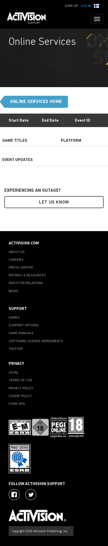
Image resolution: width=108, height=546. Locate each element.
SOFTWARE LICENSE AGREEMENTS (36, 341)
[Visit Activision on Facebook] (14, 494)
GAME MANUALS (21, 333)
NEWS (13, 291)
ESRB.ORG (17, 404)
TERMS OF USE (21, 380)
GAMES (14, 317)
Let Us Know (54, 202)
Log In (86, 6)
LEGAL (13, 372)
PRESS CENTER (21, 267)
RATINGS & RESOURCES (27, 275)
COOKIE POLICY (20, 396)
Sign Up (71, 6)
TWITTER (16, 349)
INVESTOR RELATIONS (26, 283)
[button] (96, 5)
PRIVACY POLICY (21, 388)
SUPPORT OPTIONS (24, 325)
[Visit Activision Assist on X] (30, 494)
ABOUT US (17, 252)
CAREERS (16, 260)
